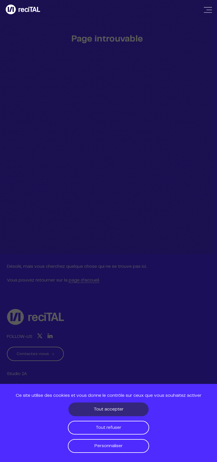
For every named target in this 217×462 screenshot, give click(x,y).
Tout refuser (108, 427)
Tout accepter (109, 409)
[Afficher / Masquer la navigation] (207, 10)
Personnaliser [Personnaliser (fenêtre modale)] (108, 446)
